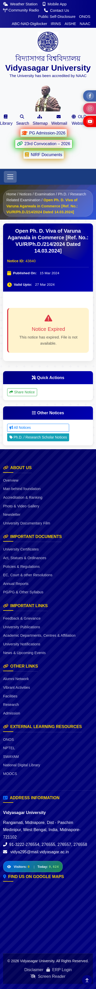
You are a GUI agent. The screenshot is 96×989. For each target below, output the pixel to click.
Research (11, 705)
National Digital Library (21, 765)
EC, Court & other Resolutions (27, 575)
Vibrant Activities (16, 687)
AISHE (70, 23)
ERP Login (59, 970)
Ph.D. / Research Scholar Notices (38, 437)
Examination (45, 194)
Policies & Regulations (21, 567)
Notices (25, 194)
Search (22, 120)
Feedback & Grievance (21, 618)
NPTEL (9, 748)
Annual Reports (15, 584)
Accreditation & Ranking (22, 497)
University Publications (21, 627)
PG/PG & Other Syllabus (23, 592)
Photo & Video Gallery (21, 506)
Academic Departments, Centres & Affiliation (39, 635)
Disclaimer (34, 970)
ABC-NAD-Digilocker (29, 23)
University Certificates (21, 549)
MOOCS (10, 774)
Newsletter (11, 514)
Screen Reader (47, 976)
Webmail (59, 120)
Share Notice (22, 392)
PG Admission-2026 (43, 133)
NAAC (85, 23)
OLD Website (79, 120)
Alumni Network (16, 679)
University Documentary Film (26, 523)
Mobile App (55, 4)
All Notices (20, 427)
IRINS (56, 23)
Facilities (10, 696)
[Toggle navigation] (10, 177)
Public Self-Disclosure (57, 16)
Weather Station (21, 4)
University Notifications (21, 644)
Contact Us (56, 10)
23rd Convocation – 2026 (43, 143)
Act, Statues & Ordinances (24, 558)
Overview (10, 480)
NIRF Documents (43, 154)
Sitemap (40, 120)
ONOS (84, 16)
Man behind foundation (21, 489)
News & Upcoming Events (24, 653)
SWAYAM (11, 757)
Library (6, 120)
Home (11, 194)
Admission (11, 713)
